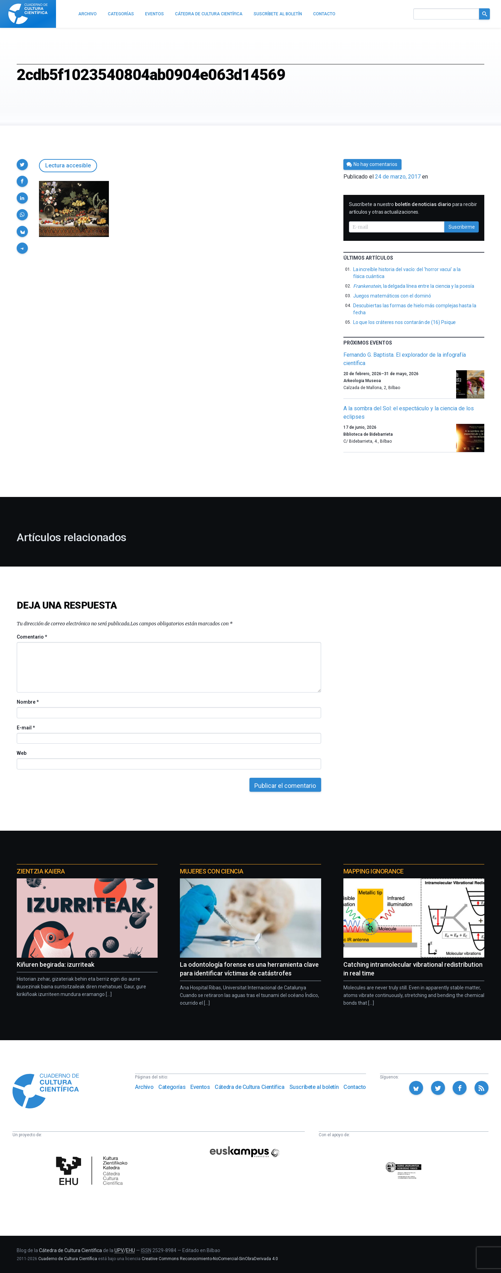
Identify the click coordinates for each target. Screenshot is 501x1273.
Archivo (144, 1087)
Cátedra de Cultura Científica (249, 1087)
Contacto (354, 1087)
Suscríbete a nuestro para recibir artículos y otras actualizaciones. (413, 208)
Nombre (27, 702)
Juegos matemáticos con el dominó (392, 296)
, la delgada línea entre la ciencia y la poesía (413, 286)
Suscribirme (461, 227)
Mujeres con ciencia (211, 871)
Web (21, 753)
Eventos (200, 1087)
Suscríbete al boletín (314, 1087)
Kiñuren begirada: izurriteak (55, 964)
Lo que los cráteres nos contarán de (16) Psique (404, 322)
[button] (22, 164)
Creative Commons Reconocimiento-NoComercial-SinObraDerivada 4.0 (210, 1258)
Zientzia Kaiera (41, 871)
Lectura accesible (68, 165)
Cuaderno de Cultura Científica (67, 1258)
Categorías (171, 1087)
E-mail (25, 727)
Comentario (32, 637)
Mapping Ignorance (373, 871)
